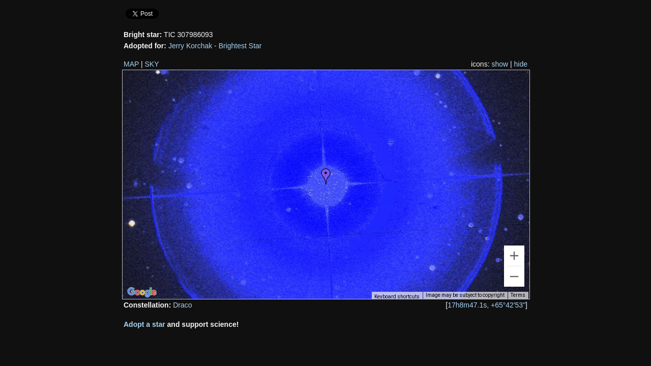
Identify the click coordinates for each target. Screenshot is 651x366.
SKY (152, 64)
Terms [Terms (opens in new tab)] (518, 295)
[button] (326, 176)
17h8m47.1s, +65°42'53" (486, 305)
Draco (182, 305)
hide (520, 64)
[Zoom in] (514, 256)
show (499, 64)
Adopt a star (144, 324)
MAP (131, 64)
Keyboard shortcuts (397, 296)
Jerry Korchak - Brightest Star (215, 46)
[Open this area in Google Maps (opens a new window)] (142, 292)
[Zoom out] (514, 276)
